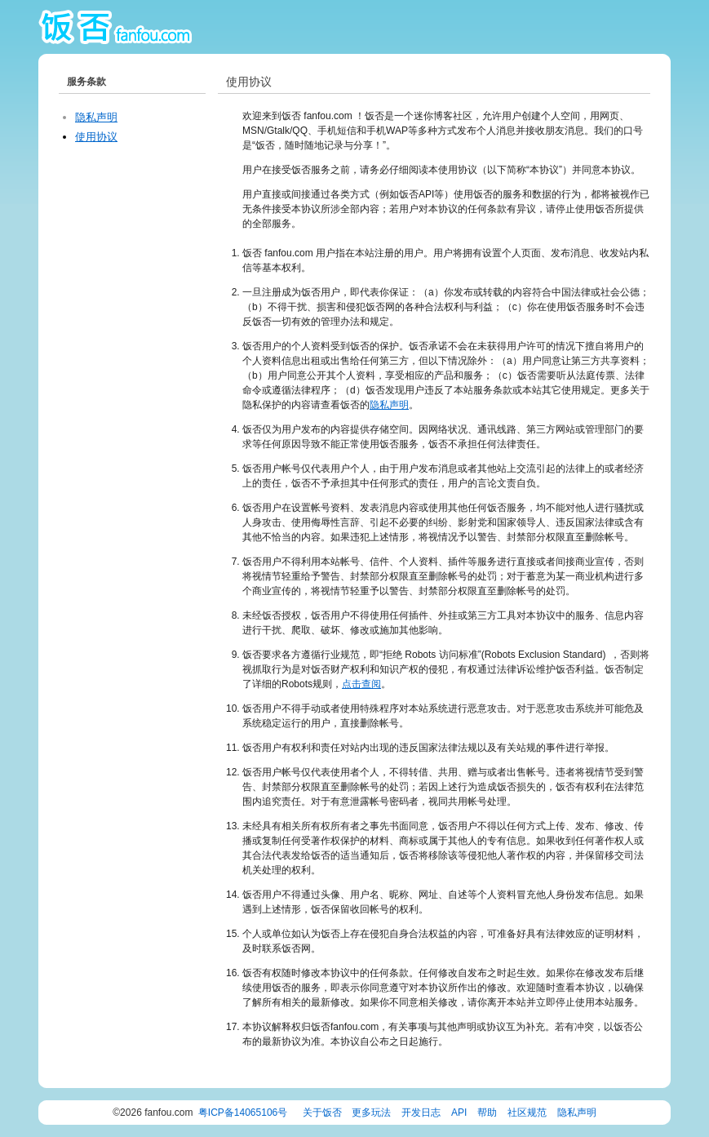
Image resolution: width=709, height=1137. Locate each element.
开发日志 (421, 1112)
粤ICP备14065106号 (242, 1112)
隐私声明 (96, 117)
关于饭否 (322, 1112)
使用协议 (96, 137)
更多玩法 (371, 1112)
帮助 (487, 1112)
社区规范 (527, 1112)
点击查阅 (361, 684)
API (459, 1112)
